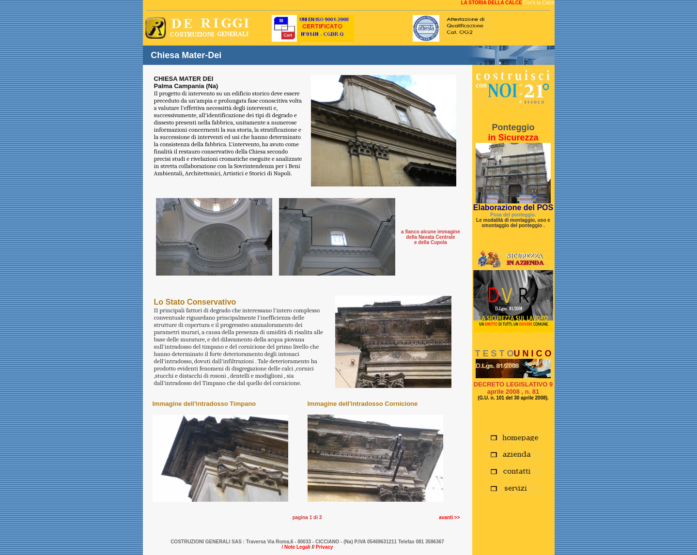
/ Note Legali (295, 547)
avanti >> (449, 517)
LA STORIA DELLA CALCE (492, 2)
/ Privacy (323, 547)
